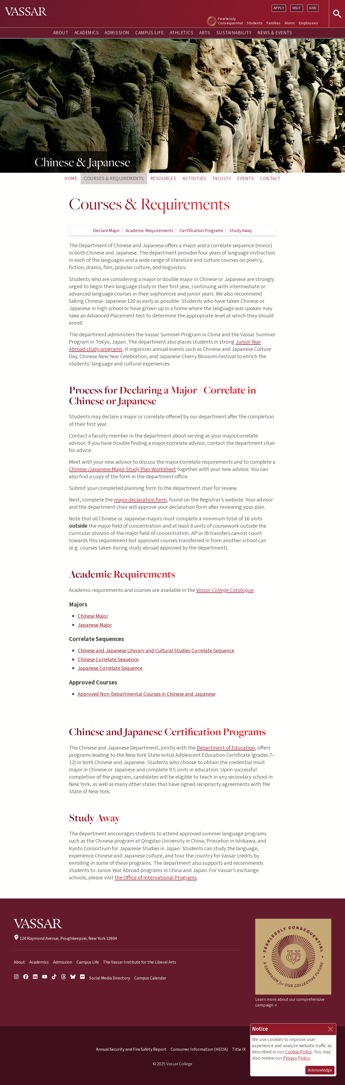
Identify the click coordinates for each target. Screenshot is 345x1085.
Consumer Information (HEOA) (199, 1049)
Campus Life (149, 32)
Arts (204, 32)
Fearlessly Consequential (230, 21)
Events (245, 178)
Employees (308, 23)
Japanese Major (95, 625)
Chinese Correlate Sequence (108, 659)
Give (313, 8)
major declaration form (140, 500)
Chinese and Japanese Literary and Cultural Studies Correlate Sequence (156, 651)
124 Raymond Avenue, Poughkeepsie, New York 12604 (65, 938)
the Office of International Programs (156, 877)
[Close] (330, 1029)
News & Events (274, 32)
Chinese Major (93, 616)
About (60, 32)
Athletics (181, 32)
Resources (163, 178)
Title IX (239, 1049)
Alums (290, 23)
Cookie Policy (298, 1052)
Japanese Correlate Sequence (110, 668)
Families (274, 23)
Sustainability (233, 32)
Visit (296, 8)
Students (255, 23)
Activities (194, 178)
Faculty (222, 178)
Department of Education (226, 748)
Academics (86, 32)
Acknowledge (320, 1070)
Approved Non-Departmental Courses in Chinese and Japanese (146, 694)
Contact (270, 178)
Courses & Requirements (114, 178)
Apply (279, 8)
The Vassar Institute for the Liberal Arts (139, 962)
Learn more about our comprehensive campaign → (290, 1002)
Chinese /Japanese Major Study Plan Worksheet (122, 469)
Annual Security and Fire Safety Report (131, 1049)
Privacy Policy (296, 1058)
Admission (117, 32)
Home (70, 178)
